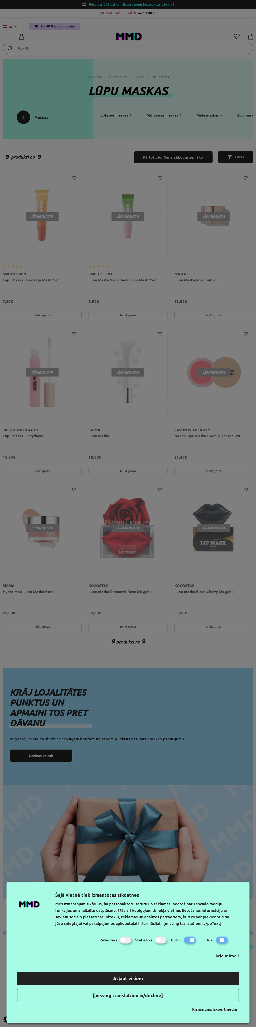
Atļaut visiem (128, 978)
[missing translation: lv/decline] (128, 995)
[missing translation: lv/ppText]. (193, 923)
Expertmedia (225, 1009)
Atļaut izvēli (227, 955)
